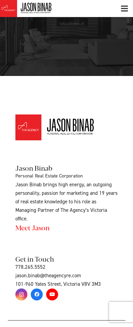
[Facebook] (37, 294)
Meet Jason (32, 227)
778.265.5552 (30, 267)
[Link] (33, 8)
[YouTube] (52, 294)
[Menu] (124, 8)
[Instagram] (21, 294)
